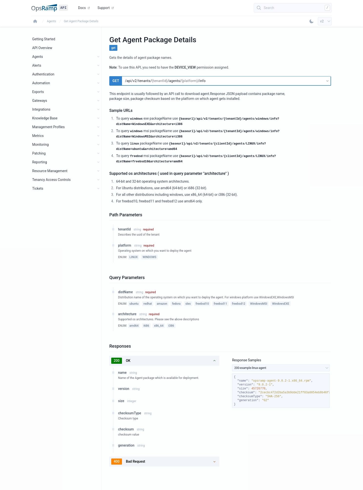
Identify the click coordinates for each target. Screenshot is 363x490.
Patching (39, 153)
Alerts (36, 65)
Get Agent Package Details (81, 21)
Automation (41, 83)
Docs (84, 8)
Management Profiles (48, 127)
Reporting (39, 162)
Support (106, 8)
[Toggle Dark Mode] (311, 21)
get (113, 48)
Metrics (38, 136)
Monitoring (40, 144)
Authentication (43, 74)
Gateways (39, 101)
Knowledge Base (44, 118)
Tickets (37, 188)
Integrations (41, 109)
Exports (38, 92)
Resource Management (49, 171)
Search (269, 8)
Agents (51, 21)
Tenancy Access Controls (51, 180)
